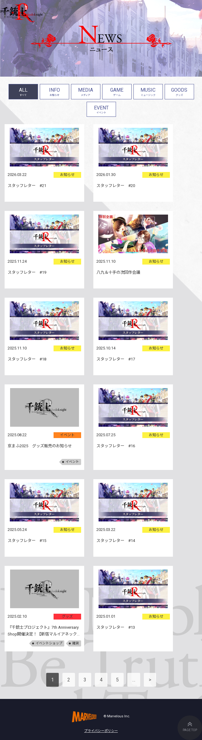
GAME (117, 92)
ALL (23, 92)
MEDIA (85, 92)
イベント (67, 435)
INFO (54, 92)
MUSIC (148, 92)
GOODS (179, 92)
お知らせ (67, 175)
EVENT (101, 110)
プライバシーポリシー (101, 731)
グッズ (67, 616)
